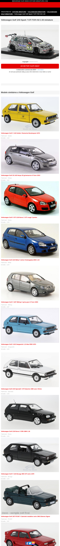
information (40, 69)
